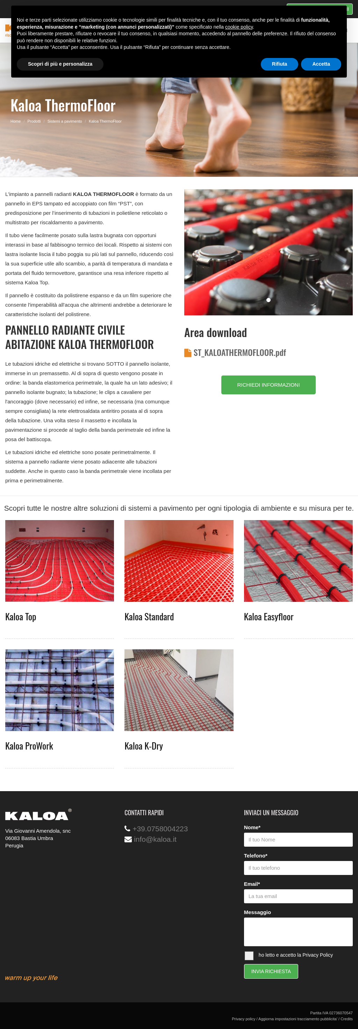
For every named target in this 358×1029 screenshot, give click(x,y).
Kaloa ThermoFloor (105, 121)
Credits (347, 1019)
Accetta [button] (321, 64)
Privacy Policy (317, 955)
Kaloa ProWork (29, 745)
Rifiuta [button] (279, 64)
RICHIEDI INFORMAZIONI (268, 385)
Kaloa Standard (149, 616)
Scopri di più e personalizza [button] (60, 64)
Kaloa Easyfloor (269, 616)
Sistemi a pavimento (65, 121)
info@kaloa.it (155, 839)
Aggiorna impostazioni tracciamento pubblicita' (297, 1019)
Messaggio (257, 912)
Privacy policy (243, 1019)
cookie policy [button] (239, 27)
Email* (252, 884)
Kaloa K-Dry (143, 745)
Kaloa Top (20, 616)
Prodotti (34, 121)
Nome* (252, 827)
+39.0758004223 (160, 829)
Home (15, 121)
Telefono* (255, 856)
